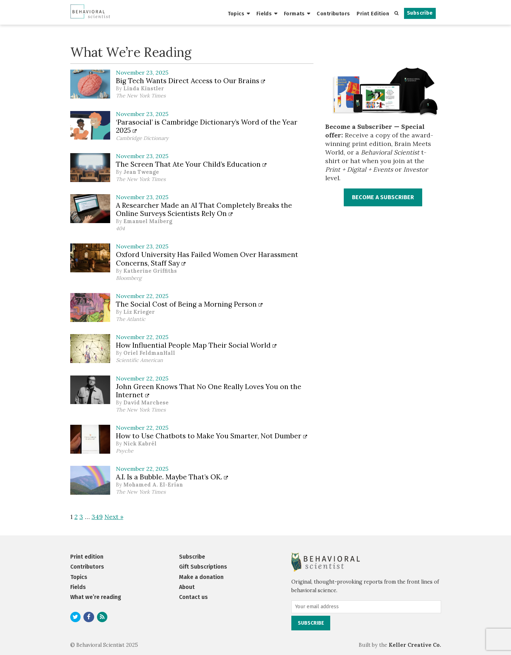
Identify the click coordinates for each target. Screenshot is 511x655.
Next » (113, 517)
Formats (294, 13)
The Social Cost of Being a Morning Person (189, 304)
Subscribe (420, 13)
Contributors (333, 13)
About (187, 587)
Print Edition (373, 13)
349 (97, 517)
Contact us (193, 597)
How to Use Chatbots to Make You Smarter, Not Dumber (211, 436)
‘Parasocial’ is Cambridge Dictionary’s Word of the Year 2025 (206, 126)
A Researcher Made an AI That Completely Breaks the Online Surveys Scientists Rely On (204, 209)
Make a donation (201, 577)
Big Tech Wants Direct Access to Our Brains (190, 80)
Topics (236, 13)
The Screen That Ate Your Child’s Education (191, 164)
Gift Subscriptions (203, 566)
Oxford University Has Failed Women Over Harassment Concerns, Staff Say (207, 258)
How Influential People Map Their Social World (196, 345)
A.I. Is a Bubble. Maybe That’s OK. (172, 477)
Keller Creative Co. (415, 645)
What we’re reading (95, 597)
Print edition (86, 556)
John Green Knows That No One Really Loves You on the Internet (208, 390)
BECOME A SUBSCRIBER (383, 197)
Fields (264, 13)
